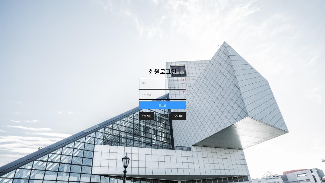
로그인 (162, 105)
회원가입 (146, 116)
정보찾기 (178, 116)
